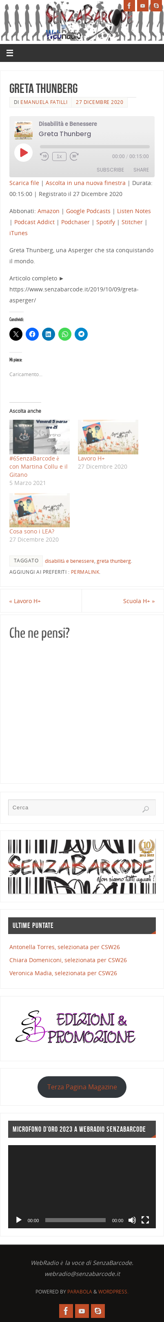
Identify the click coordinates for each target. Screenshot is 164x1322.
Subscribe (110, 169)
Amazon (49, 211)
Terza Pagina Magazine (82, 1086)
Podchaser (75, 222)
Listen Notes (134, 211)
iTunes (18, 233)
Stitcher (132, 222)
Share (141, 169)
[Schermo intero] (145, 1220)
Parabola (79, 1291)
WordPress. (113, 1291)
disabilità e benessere (69, 560)
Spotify (105, 222)
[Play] (19, 1220)
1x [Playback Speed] (59, 156)
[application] (82, 1186)
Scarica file (24, 183)
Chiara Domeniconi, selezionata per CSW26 (68, 960)
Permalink (85, 571)
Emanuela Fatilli (43, 102)
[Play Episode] (23, 152)
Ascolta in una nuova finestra (86, 183)
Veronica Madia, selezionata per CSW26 (63, 973)
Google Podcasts (88, 211)
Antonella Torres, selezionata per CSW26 (64, 947)
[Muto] (132, 1220)
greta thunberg (114, 560)
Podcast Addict (34, 222)
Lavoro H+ (91, 458)
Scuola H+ (139, 601)
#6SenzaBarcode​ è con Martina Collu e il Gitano (38, 466)
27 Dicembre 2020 (99, 102)
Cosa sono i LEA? (31, 531)
